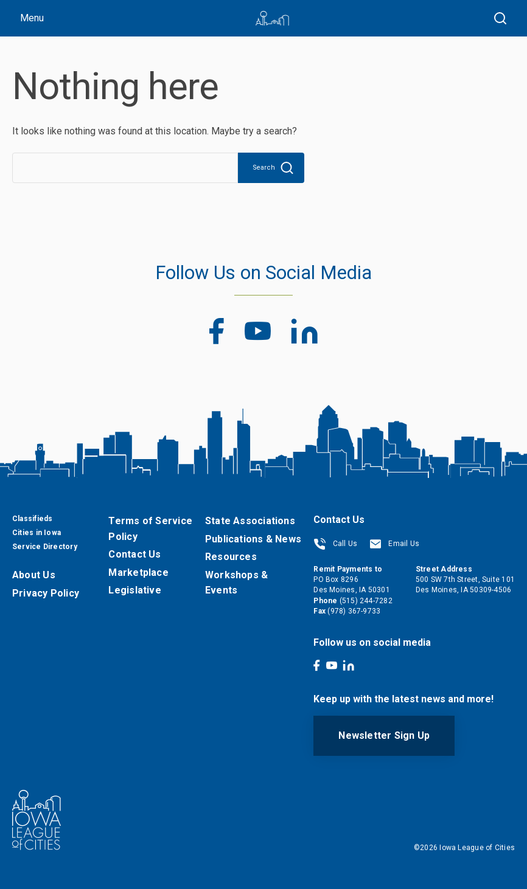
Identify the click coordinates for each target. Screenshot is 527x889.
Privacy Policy (45, 593)
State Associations (250, 521)
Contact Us (134, 554)
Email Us (394, 543)
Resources (231, 556)
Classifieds (32, 518)
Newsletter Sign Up (384, 735)
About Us (33, 575)
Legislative (134, 590)
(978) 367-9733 (353, 611)
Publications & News (253, 539)
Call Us (335, 543)
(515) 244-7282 (366, 601)
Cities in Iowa (36, 532)
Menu (32, 18)
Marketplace (138, 572)
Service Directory (44, 546)
